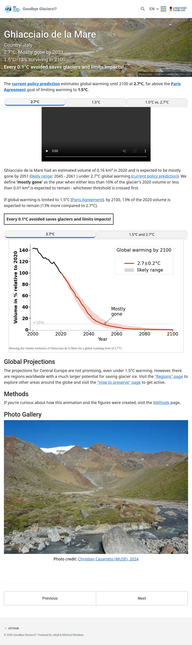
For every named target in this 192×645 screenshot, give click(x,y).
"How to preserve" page (119, 382)
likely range (41, 176)
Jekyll (56, 635)
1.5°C (96, 102)
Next (142, 598)
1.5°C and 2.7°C (141, 234)
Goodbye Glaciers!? (40, 9)
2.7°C (35, 101)
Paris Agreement (87, 199)
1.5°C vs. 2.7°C (157, 102)
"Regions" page (169, 376)
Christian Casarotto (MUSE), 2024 (172, 74)
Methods (161, 402)
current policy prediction (36, 83)
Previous (50, 598)
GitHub (11, 628)
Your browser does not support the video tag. (96, 134)
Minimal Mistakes (72, 635)
